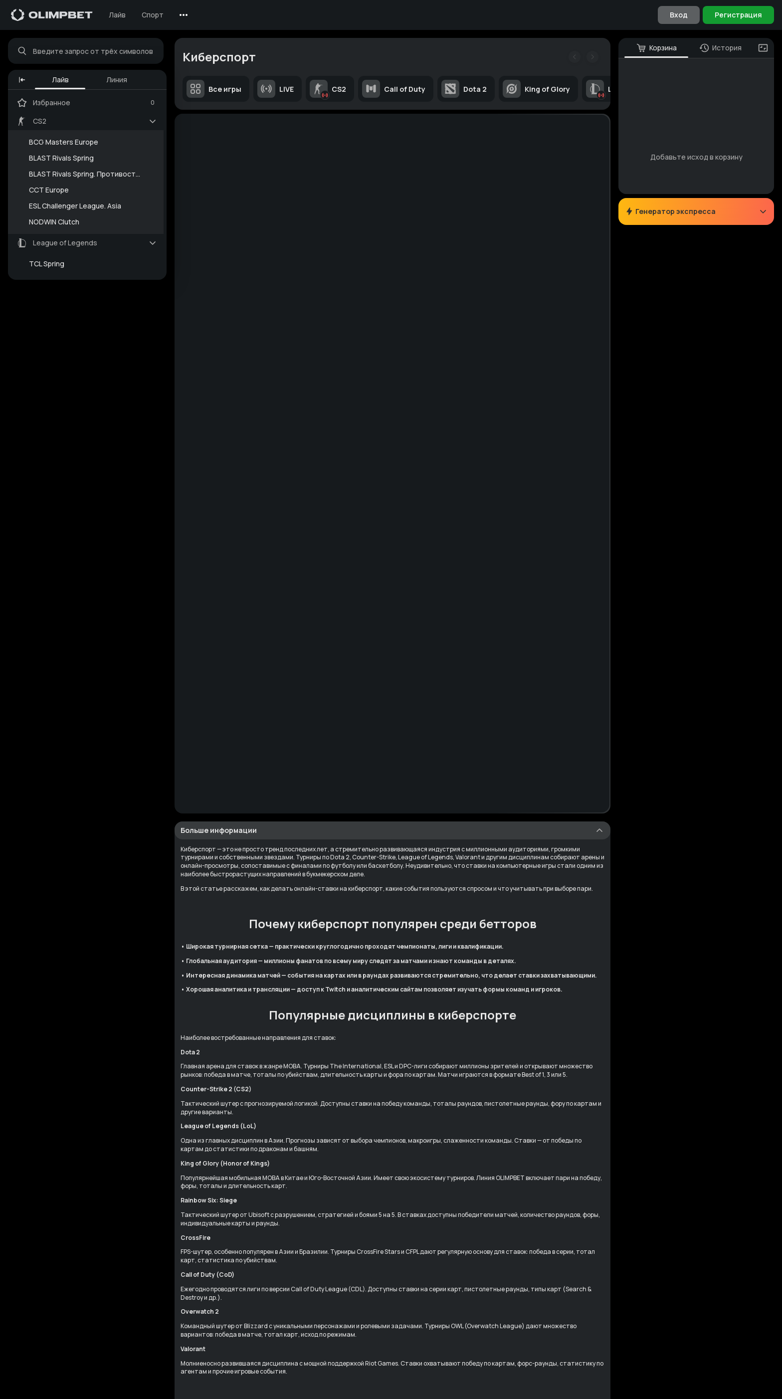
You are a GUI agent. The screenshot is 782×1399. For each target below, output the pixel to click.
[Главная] (52, 15)
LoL (603, 89)
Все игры (214, 89)
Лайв (117, 14)
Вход (679, 14)
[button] (22, 80)
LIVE (275, 89)
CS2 (328, 89)
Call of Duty (393, 89)
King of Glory (536, 89)
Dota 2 (464, 89)
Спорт (153, 14)
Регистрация (738, 14)
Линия (116, 79)
